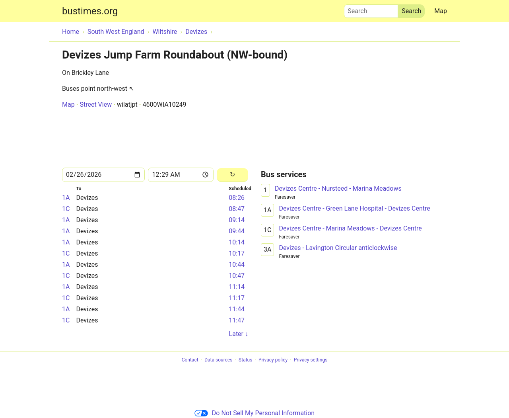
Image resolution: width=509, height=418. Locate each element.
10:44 (237, 264)
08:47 (237, 209)
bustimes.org (90, 11)
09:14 (237, 220)
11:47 (237, 320)
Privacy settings (311, 360)
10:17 (237, 253)
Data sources (218, 360)
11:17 (237, 298)
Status (245, 360)
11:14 (237, 287)
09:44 (237, 231)
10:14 (237, 242)
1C (66, 209)
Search (371, 9)
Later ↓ (238, 334)
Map (440, 11)
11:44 (237, 309)
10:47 (237, 275)
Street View (96, 104)
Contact (190, 360)
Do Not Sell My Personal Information (254, 413)
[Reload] (232, 175)
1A (66, 197)
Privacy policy (273, 360)
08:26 (237, 197)
